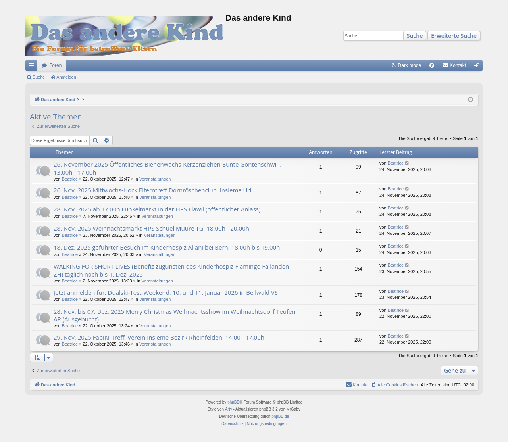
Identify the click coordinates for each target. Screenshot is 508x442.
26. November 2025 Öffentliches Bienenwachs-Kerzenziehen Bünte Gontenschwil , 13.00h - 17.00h (167, 168)
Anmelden (66, 77)
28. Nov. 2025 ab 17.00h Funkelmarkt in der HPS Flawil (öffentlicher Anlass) (157, 209)
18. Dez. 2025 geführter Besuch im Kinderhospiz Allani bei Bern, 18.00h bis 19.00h (167, 247)
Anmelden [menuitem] (478, 67)
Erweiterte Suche (454, 35)
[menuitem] (432, 65)
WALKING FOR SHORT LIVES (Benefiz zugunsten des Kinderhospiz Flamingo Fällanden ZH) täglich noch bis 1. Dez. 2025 (171, 270)
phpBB (233, 402)
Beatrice (70, 179)
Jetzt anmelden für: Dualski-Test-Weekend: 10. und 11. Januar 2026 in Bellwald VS (166, 292)
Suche (415, 35)
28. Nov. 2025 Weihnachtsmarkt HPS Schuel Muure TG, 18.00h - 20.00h (151, 228)
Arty (228, 409)
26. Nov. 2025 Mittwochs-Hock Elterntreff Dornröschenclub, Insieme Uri (152, 190)
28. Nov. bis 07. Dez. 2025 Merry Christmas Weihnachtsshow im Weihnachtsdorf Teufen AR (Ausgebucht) (175, 315)
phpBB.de (280, 416)
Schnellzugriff (33, 67)
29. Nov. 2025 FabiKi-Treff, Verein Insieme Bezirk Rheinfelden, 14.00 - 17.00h (159, 337)
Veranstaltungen (155, 179)
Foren (55, 65)
